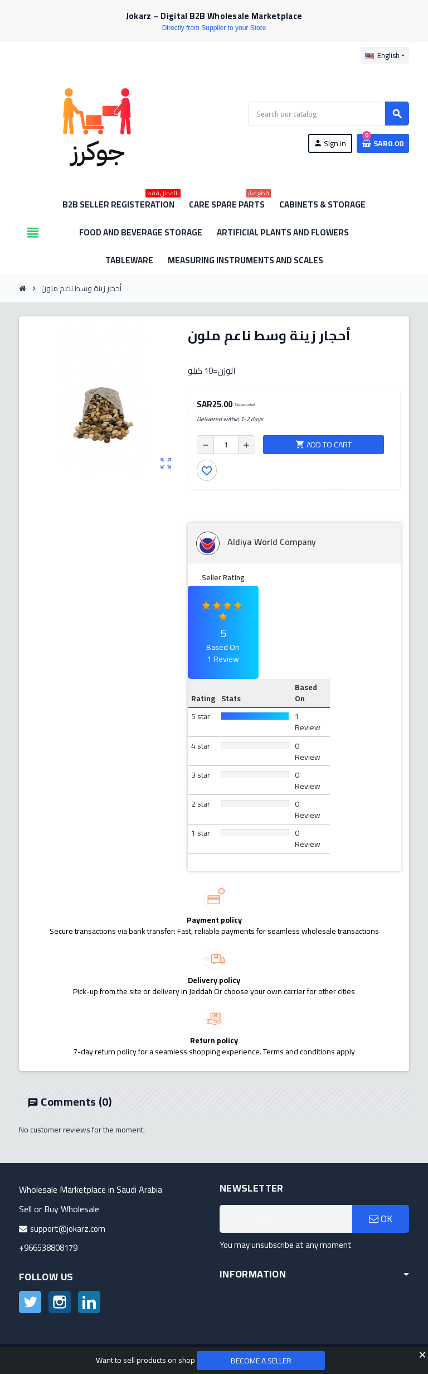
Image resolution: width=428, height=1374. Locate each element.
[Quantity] (226, 445)
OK (380, 1219)
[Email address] (286, 1219)
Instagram (59, 1302)
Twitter (30, 1302)
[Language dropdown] (385, 55)
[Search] (328, 114)
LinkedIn (89, 1302)
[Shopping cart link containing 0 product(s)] (383, 143)
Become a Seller (261, 1360)
